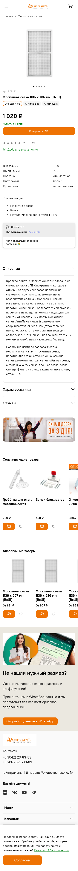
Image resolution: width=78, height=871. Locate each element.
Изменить (34, 232)
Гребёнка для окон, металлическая (17, 501)
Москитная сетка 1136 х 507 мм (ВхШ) (16, 595)
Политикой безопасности (51, 850)
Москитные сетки (30, 16)
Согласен (22, 860)
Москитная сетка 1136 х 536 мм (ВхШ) (49, 595)
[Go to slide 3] (39, 86)
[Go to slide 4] (41, 86)
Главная (8, 16)
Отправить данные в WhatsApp (30, 721)
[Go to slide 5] (44, 86)
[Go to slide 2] (36, 86)
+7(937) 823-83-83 (17, 762)
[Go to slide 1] (33, 86)
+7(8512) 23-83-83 (17, 757)
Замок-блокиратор (50, 499)
